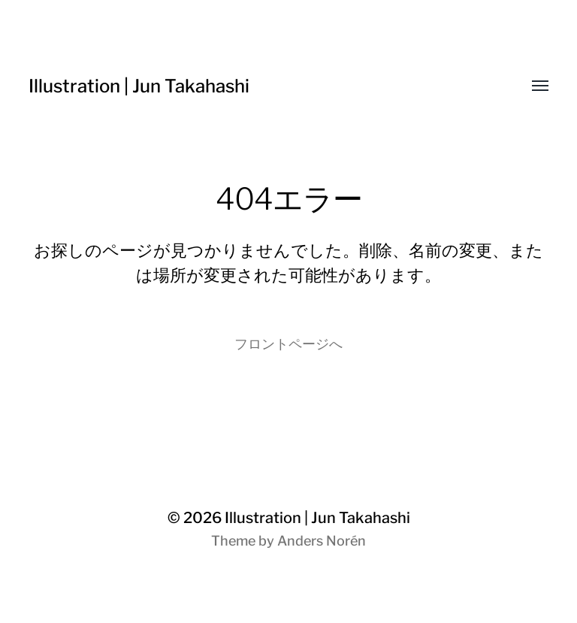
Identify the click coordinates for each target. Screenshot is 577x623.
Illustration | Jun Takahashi (139, 86)
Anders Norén (321, 541)
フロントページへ (288, 344)
